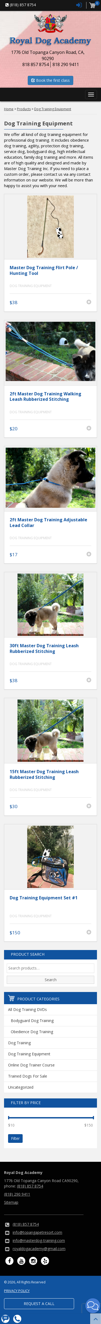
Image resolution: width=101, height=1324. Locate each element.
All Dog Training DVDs (27, 1009)
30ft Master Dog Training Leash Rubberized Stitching (44, 648)
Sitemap (11, 1202)
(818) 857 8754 (30, 1186)
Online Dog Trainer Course (31, 1065)
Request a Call (39, 1303)
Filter (15, 1138)
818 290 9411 (66, 64)
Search (51, 979)
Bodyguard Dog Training (32, 1020)
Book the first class (50, 80)
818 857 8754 (35, 64)
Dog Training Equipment (31, 286)
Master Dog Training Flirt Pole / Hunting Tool (44, 270)
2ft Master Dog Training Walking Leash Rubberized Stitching (45, 396)
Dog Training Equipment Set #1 (44, 898)
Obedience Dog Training (32, 1031)
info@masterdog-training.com (39, 1240)
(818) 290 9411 (17, 1194)
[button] (92, 1305)
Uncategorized (20, 1087)
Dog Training (19, 1042)
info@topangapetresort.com (37, 1232)
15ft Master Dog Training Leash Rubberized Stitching (44, 774)
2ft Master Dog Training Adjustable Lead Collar (48, 522)
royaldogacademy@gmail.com (39, 1248)
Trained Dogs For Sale (27, 1076)
